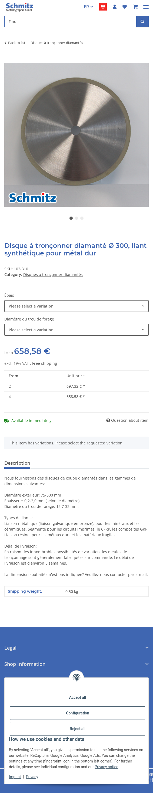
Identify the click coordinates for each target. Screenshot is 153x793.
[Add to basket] (8, 60)
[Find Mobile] (70, 21)
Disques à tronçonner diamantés (53, 274)
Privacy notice (106, 767)
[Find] (142, 21)
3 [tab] (82, 218)
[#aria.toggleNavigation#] (146, 4)
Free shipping (44, 363)
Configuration (77, 713)
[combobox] (76, 306)
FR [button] (86, 7)
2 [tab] (76, 218)
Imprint (15, 777)
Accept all (77, 697)
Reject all (77, 729)
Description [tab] (17, 463)
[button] (114, 6)
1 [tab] (71, 218)
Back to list (16, 42)
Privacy (32, 777)
